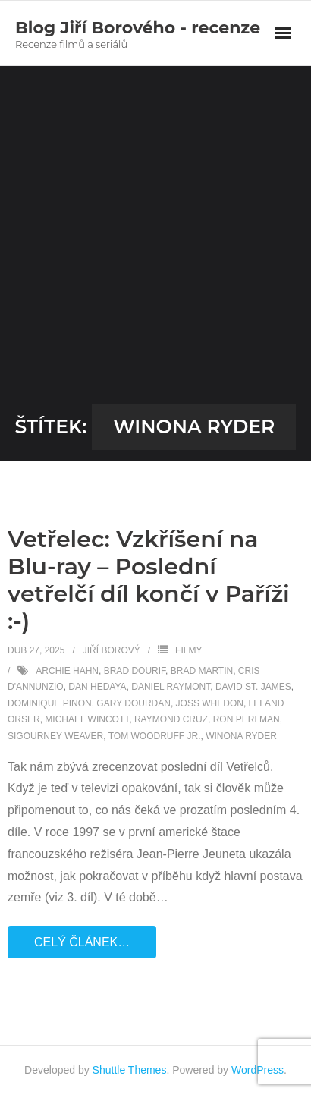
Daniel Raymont (170, 686)
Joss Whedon (209, 703)
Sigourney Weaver (55, 736)
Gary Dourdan (133, 703)
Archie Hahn (67, 670)
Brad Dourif (134, 670)
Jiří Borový (111, 650)
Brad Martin (202, 670)
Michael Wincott (87, 719)
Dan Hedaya (97, 686)
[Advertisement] (155, 240)
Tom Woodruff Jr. (154, 736)
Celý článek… (82, 942)
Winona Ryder (241, 736)
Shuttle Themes (130, 1070)
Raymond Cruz (171, 719)
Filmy (188, 650)
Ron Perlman (246, 719)
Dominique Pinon (50, 703)
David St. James (253, 686)
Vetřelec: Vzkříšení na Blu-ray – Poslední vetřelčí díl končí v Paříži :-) (149, 580)
